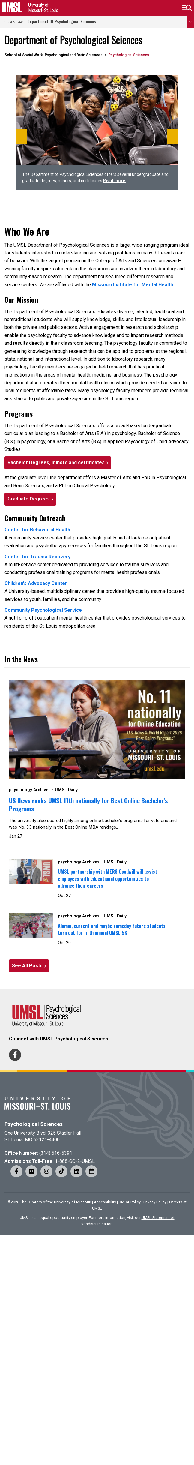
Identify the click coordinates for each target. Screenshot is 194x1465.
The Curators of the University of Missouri (55, 1202)
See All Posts (27, 965)
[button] (187, 8)
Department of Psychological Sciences (61, 21)
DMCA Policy (130, 1202)
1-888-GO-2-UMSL (75, 1161)
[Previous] (21, 136)
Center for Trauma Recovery (37, 557)
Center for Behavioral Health (37, 530)
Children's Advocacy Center (35, 583)
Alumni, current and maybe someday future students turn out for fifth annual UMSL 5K (112, 929)
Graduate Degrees (28, 499)
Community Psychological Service (43, 610)
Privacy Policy (154, 1202)
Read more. (114, 180)
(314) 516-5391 (55, 1153)
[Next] (172, 136)
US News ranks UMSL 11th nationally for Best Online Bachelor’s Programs (88, 804)
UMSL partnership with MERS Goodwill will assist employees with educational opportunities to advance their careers (107, 878)
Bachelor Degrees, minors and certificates (56, 462)
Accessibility (105, 1202)
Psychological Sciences (33, 1124)
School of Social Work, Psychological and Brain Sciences (53, 55)
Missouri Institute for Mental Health (132, 284)
